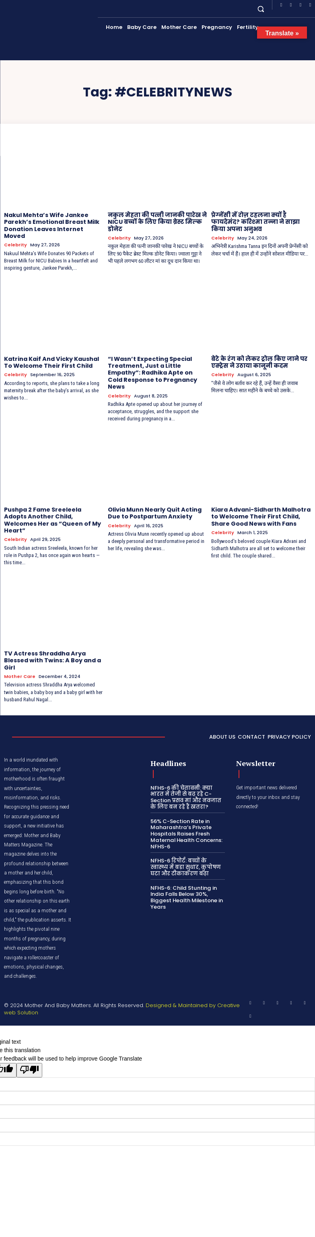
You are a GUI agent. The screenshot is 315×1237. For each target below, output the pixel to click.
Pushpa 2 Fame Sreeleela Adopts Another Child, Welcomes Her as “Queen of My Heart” (52, 510)
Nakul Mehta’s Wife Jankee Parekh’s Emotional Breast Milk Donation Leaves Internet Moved (51, 225)
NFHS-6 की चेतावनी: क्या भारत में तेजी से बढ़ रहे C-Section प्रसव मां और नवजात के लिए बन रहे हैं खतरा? (185, 786)
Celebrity (15, 244)
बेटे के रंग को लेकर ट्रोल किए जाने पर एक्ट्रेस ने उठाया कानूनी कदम (259, 361)
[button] (261, 8)
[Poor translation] (29, 1058)
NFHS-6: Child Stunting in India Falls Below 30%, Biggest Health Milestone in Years (186, 885)
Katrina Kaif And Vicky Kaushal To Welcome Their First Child (51, 361)
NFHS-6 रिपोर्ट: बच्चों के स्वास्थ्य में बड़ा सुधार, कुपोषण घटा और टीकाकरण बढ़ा (185, 856)
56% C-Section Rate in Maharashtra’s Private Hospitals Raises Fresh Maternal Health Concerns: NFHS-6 (186, 822)
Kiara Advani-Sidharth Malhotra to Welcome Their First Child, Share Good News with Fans (260, 507)
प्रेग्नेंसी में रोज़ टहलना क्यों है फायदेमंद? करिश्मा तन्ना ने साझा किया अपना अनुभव (254, 222)
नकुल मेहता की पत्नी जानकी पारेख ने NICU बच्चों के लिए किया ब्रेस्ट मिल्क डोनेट (156, 222)
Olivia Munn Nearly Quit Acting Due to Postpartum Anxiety (154, 503)
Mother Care (19, 665)
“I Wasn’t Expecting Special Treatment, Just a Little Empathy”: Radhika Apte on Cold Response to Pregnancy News (157, 368)
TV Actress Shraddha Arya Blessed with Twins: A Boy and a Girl (52, 650)
